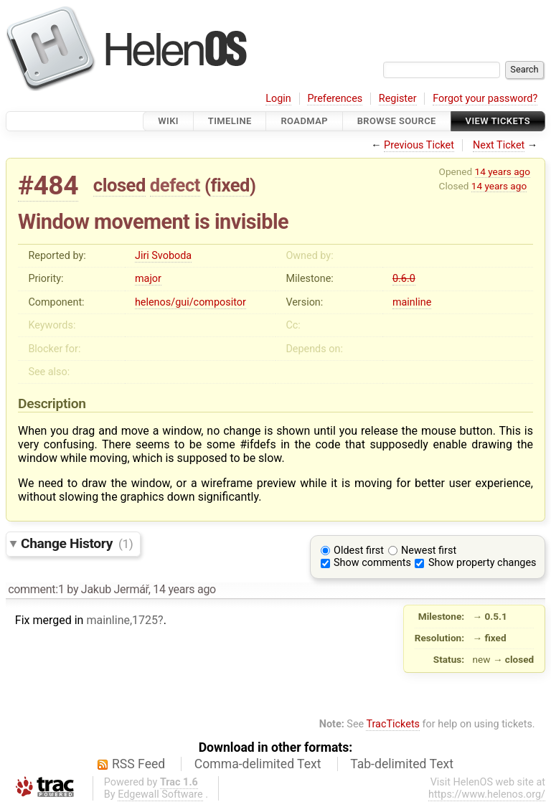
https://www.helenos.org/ (486, 794)
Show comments (372, 563)
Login (278, 99)
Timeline (230, 120)
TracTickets (393, 724)
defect (175, 185)
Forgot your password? (485, 99)
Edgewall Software (160, 794)
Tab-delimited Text (401, 764)
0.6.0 (403, 279)
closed (119, 185)
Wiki (168, 120)
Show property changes (482, 563)
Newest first (428, 550)
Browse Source (396, 120)
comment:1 (36, 589)
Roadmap (304, 120)
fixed (230, 185)
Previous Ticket (419, 145)
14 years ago (502, 171)
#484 (48, 185)
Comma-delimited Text (257, 764)
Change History (77, 543)
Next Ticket (498, 145)
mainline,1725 (122, 620)
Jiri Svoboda (163, 256)
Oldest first (359, 550)
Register (398, 99)
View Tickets (498, 120)
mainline (411, 302)
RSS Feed (138, 764)
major (148, 279)
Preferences (334, 99)
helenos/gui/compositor (190, 302)
